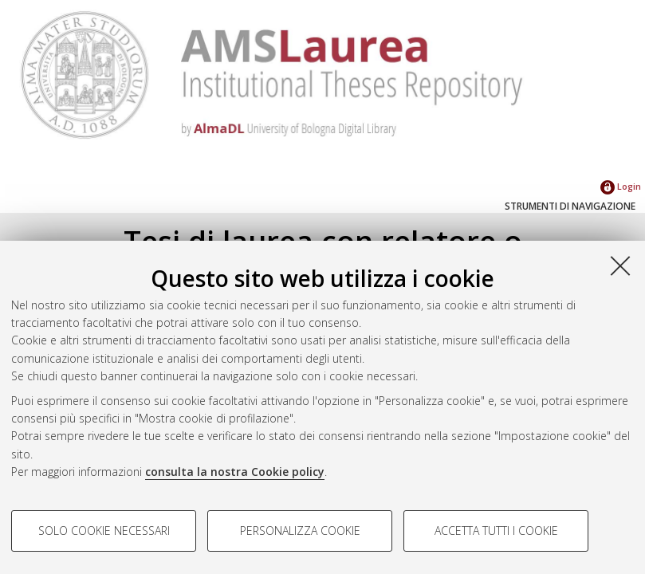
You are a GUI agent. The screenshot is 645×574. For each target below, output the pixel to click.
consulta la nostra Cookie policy (234, 471)
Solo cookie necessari (104, 530)
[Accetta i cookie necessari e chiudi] (620, 265)
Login (620, 186)
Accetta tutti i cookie (496, 530)
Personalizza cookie (300, 530)
